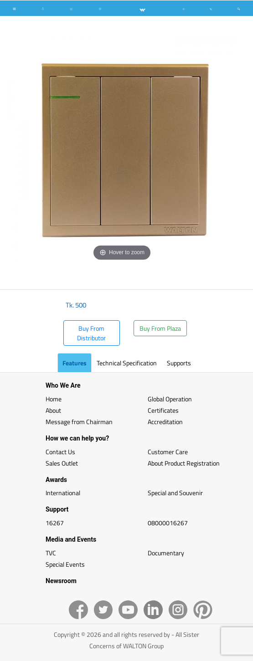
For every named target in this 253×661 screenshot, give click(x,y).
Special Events (65, 564)
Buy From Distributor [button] (91, 333)
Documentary (166, 553)
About (53, 410)
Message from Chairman (79, 421)
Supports (179, 363)
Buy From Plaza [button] (160, 328)
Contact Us (60, 451)
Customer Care (168, 451)
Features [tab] (74, 363)
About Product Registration (184, 463)
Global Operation (170, 399)
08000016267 (168, 523)
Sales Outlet (62, 463)
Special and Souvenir (175, 492)
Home (54, 399)
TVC (51, 553)
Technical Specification (127, 363)
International (63, 492)
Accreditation (165, 421)
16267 (55, 523)
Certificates (163, 410)
